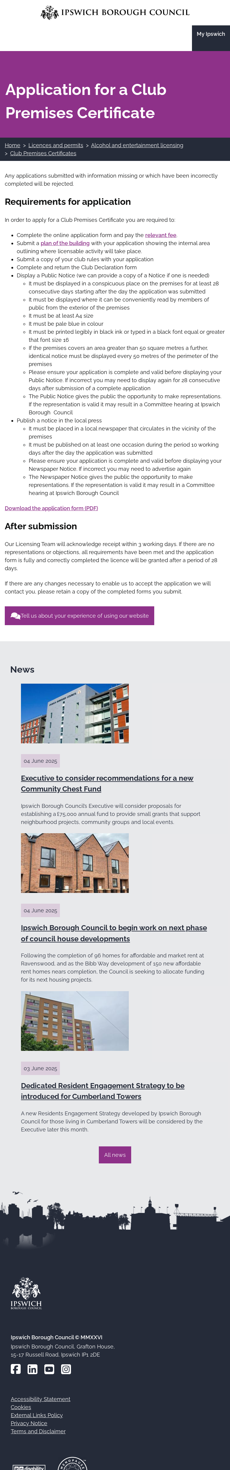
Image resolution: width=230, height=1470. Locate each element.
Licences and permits (55, 145)
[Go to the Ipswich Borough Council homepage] (115, 12)
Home (12, 145)
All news (115, 1155)
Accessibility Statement (40, 1399)
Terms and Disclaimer (38, 1431)
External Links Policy (37, 1415)
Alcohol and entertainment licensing (137, 145)
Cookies (21, 1407)
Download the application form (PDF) (51, 508)
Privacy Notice (29, 1423)
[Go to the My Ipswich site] (211, 38)
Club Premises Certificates (43, 153)
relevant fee (160, 235)
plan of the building (65, 243)
